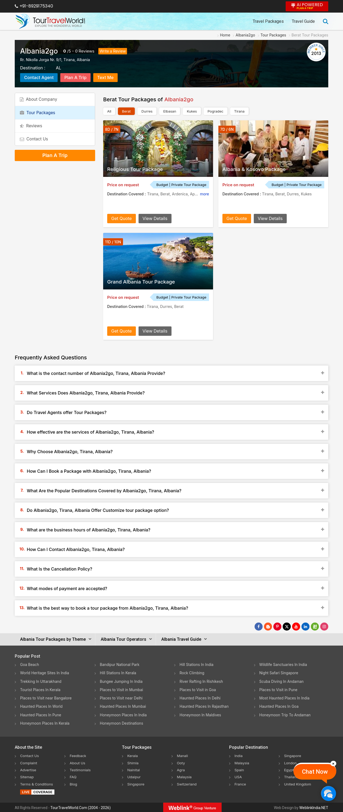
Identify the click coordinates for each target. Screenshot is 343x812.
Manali (182, 755)
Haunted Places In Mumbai (123, 706)
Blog (74, 783)
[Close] (333, 763)
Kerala (132, 755)
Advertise (28, 769)
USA (238, 776)
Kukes (192, 111)
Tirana (239, 111)
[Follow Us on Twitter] (287, 627)
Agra (181, 769)
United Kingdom (298, 783)
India (238, 755)
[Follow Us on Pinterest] (277, 627)
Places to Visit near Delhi (122, 697)
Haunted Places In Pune (41, 714)
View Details (155, 218)
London (290, 762)
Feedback (78, 755)
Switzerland (187, 783)
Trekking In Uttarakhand (41, 681)
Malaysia (184, 776)
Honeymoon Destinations (122, 722)
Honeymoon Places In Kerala (45, 722)
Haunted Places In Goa (279, 706)
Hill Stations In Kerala (118, 673)
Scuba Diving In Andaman (282, 681)
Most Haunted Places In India (285, 697)
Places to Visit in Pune (279, 689)
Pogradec (215, 111)
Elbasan (169, 111)
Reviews (87, 51)
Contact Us (35, 146)
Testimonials (81, 769)
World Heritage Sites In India (45, 673)
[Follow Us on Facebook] (259, 627)
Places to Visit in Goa (198, 689)
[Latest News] (268, 627)
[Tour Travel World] (50, 21)
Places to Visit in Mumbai (122, 689)
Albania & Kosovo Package (256, 169)
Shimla (133, 762)
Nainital (133, 769)
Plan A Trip (75, 77)
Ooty (181, 762)
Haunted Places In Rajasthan (205, 706)
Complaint (29, 762)
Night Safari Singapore (279, 673)
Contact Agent (39, 77)
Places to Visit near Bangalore (46, 697)
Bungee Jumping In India (122, 681)
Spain (239, 769)
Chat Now (315, 771)
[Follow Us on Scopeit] (315, 627)
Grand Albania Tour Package (143, 281)
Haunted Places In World (42, 706)
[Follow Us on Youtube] (296, 627)
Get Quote (121, 218)
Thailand (291, 776)
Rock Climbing (192, 673)
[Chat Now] (328, 793)
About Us (78, 762)
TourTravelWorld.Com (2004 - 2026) (80, 807)
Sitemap (27, 776)
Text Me (105, 77)
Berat (126, 111)
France (240, 783)
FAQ (73, 776)
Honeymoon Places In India (124, 714)
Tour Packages (38, 115)
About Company (39, 100)
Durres (146, 111)
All (109, 111)
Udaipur (134, 776)
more (204, 194)
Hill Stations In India (197, 664)
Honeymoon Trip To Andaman (285, 714)
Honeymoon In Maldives (201, 714)
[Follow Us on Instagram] (324, 627)
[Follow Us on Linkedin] (305, 627)
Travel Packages (268, 21)
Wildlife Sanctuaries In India (283, 664)
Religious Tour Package (137, 169)
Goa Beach (29, 664)
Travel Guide (303, 21)
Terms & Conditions (37, 783)
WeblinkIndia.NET (313, 807)
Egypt (289, 769)
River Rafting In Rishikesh (202, 681)
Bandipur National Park (120, 664)
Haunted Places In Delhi (201, 697)
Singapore (136, 783)
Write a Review (113, 51)
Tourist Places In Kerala (40, 689)
